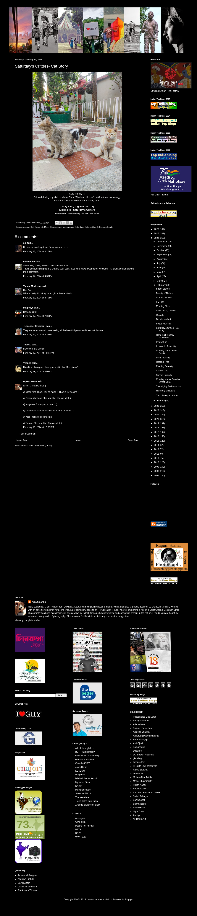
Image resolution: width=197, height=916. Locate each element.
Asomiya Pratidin (26, 879)
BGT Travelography (85, 752)
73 (23, 824)
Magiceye (80, 774)
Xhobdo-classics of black (87, 805)
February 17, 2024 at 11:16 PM (38, 353)
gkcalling (137, 758)
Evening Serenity (164, 366)
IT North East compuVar (145, 766)
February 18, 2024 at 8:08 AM (37, 371)
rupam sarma (30, 381)
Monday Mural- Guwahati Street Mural (168, 380)
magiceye (28, 307)
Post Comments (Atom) (40, 445)
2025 (157, 233)
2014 (157, 445)
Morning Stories (164, 297)
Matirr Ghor (49, 227)
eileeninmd (29, 261)
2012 (157, 454)
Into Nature (161, 342)
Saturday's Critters (84, 209)
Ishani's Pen (139, 762)
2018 (157, 427)
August (160, 259)
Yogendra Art (139, 819)
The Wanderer (82, 797)
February (161, 285)
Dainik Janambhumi (27, 886)
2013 (157, 449)
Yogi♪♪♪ (27, 344)
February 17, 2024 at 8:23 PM (38, 334)
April (159, 276)
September (162, 254)
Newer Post (21, 440)
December (162, 241)
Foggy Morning (163, 323)
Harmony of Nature (165, 390)
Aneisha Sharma (141, 732)
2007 (157, 475)
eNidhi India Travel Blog (87, 755)
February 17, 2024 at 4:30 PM (38, 276)
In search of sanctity (166, 346)
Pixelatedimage (83, 789)
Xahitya (137, 815)
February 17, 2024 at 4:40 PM (38, 297)
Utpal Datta (138, 811)
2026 (157, 229)
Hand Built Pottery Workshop (165, 336)
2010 (157, 462)
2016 (157, 436)
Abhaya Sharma (141, 720)
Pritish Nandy (139, 785)
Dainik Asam (24, 883)
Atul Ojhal (138, 743)
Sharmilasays (139, 804)
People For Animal (84, 825)
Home (78, 440)
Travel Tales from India (86, 801)
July (159, 263)
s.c (24, 243)
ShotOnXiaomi (98, 227)
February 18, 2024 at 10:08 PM (38, 427)
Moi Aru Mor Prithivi (142, 777)
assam (26, 227)
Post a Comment (28, 433)
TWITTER (84, 214)
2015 (157, 441)
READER (160, 315)
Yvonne (27, 363)
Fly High (160, 302)
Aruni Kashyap (140, 739)
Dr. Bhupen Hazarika (143, 754)
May (159, 272)
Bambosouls (139, 747)
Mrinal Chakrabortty (143, 781)
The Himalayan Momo (167, 395)
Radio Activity (139, 788)
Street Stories (163, 289)
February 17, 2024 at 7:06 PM (38, 316)
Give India (80, 822)
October (161, 250)
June (159, 267)
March (160, 281)
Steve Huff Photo (83, 793)
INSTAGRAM (73, 214)
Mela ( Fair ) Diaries (166, 310)
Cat (32, 227)
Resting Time (162, 362)
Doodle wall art (163, 319)
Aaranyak (80, 818)
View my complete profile (27, 620)
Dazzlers (137, 751)
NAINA (78, 786)
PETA (78, 829)
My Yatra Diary (82, 782)
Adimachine (139, 724)
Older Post (133, 440)
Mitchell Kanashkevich (86, 778)
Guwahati (39, 227)
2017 (157, 432)
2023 (157, 406)
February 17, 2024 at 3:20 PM (38, 251)
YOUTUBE (94, 214)
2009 (157, 467)
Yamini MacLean (32, 286)
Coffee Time (162, 370)
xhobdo (109, 227)
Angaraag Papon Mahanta (146, 735)
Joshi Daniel (81, 767)
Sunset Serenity (164, 375)
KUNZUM (80, 771)
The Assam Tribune (27, 890)
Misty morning (163, 357)
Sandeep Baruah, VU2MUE (146, 792)
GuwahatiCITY (82, 763)
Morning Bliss (162, 306)
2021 (157, 414)
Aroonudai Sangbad (27, 875)
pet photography (66, 227)
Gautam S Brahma (84, 759)
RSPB (78, 833)
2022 (157, 410)
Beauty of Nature (164, 293)
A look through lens (84, 748)
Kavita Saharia (140, 769)
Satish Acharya (140, 796)
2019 (157, 423)
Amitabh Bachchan (142, 728)
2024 (157, 238)
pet (56, 227)
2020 (157, 419)
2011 (157, 458)
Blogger (129, 899)
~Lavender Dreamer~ (34, 326)
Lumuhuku (138, 773)
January (161, 400)
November (162, 246)
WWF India (80, 837)
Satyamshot (139, 800)
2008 (157, 471)
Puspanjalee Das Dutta (144, 717)
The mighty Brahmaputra (168, 386)
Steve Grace (139, 807)
